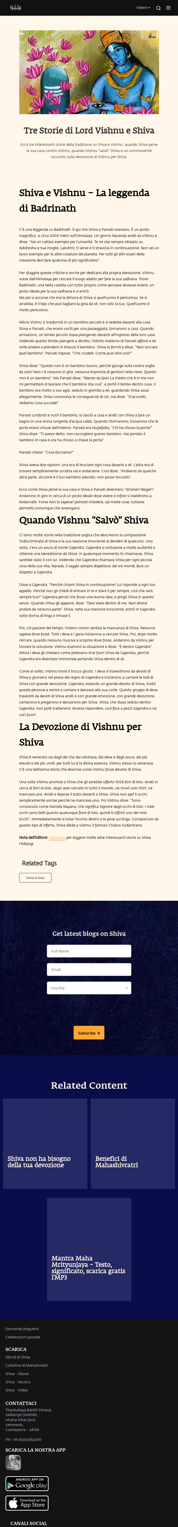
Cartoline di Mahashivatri (26, 1365)
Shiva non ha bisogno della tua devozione (39, 1162)
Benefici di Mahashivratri (116, 1162)
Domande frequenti (22, 1328)
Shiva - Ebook (17, 1373)
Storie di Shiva (35, 878)
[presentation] (89, 1011)
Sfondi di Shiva (17, 1357)
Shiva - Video (16, 1390)
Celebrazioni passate (22, 1337)
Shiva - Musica (17, 1381)
